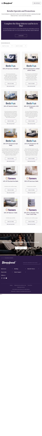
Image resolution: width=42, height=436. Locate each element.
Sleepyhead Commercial (21, 287)
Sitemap (11, 285)
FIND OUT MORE (10, 83)
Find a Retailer (37, 3)
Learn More (21, 35)
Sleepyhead (2, 257)
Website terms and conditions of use (20, 285)
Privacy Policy (30, 285)
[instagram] (4, 278)
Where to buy (21, 247)
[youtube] (6, 278)
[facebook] (2, 278)
